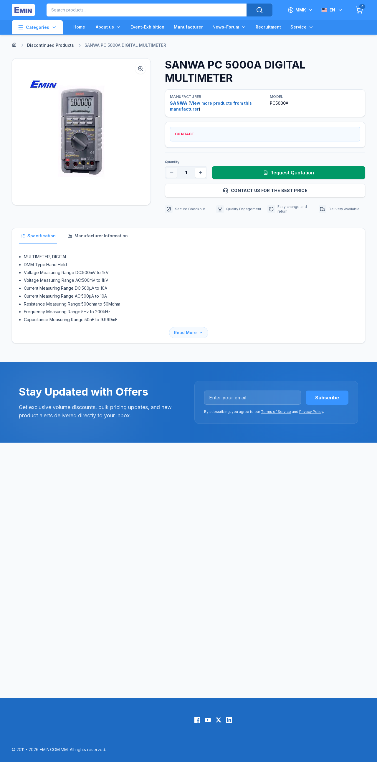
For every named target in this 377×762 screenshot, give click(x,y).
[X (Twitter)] (218, 720)
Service (302, 27)
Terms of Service (276, 411)
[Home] (14, 44)
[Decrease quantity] (171, 173)
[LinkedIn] (229, 720)
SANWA (178, 103)
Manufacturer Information (97, 235)
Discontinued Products (50, 45)
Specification (38, 235)
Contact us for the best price (291, 191)
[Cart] (359, 10)
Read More (188, 332)
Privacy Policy (311, 411)
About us (108, 27)
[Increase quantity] (200, 173)
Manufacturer (188, 26)
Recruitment (268, 26)
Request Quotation (288, 173)
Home (79, 26)
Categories (37, 27)
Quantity (172, 162)
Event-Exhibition (147, 26)
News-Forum (229, 27)
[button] (81, 131)
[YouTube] (208, 720)
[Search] (259, 10)
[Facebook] (197, 720)
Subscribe (327, 398)
